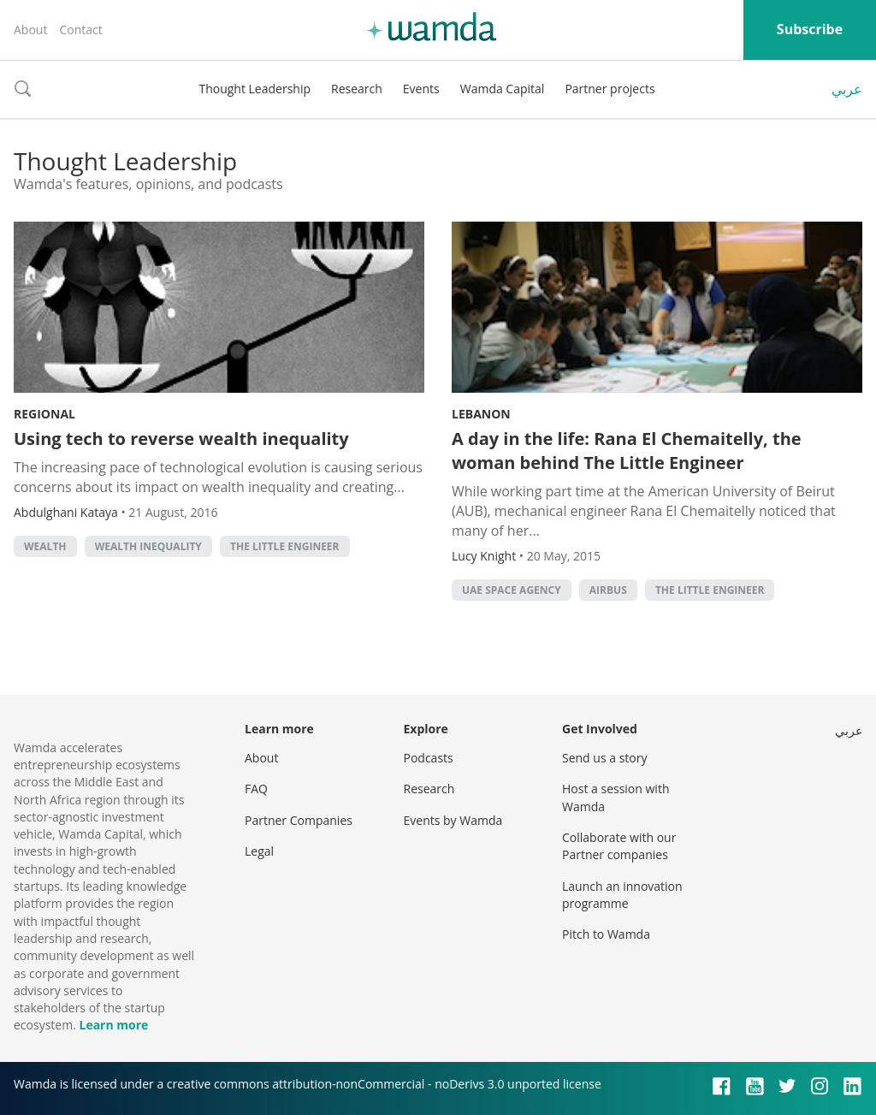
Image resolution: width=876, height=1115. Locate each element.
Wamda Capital (502, 88)
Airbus (608, 590)
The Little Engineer (285, 546)
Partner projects (609, 88)
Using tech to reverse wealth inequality (181, 438)
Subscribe (810, 29)
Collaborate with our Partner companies (619, 846)
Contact (80, 29)
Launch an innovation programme (622, 894)
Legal (259, 851)
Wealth (45, 546)
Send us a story (604, 758)
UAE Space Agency (511, 590)
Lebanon (481, 414)
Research (356, 88)
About (30, 29)
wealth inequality (148, 546)
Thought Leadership (254, 88)
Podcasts (428, 758)
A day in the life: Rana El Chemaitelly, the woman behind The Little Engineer (627, 450)
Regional (44, 414)
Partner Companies (298, 820)
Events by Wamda (453, 820)
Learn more (113, 1025)
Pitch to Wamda (606, 934)
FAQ (256, 788)
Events (421, 88)
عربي (847, 89)
